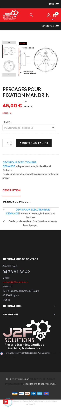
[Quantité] (8, 143)
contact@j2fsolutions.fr (15, 282)
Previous (9, 75)
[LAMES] (28, 128)
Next (9, 42)
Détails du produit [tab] (17, 201)
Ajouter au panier (34, 143)
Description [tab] (11, 190)
